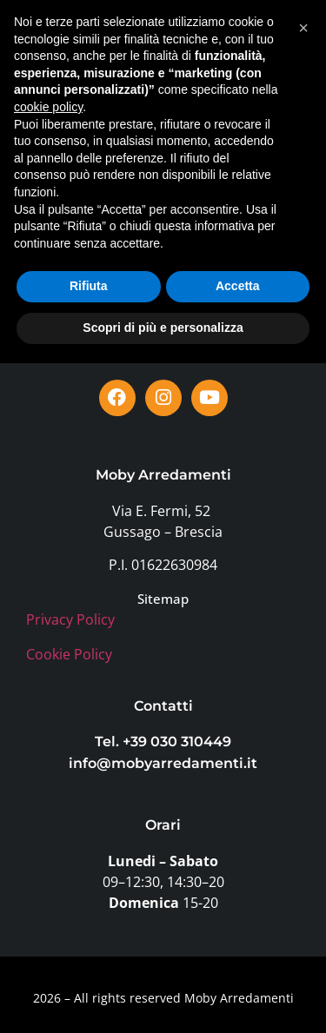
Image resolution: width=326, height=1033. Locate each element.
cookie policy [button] (48, 777)
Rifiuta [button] (89, 956)
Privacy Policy (70, 619)
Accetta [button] (238, 956)
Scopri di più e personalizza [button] (163, 997)
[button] (281, 51)
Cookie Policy (69, 654)
